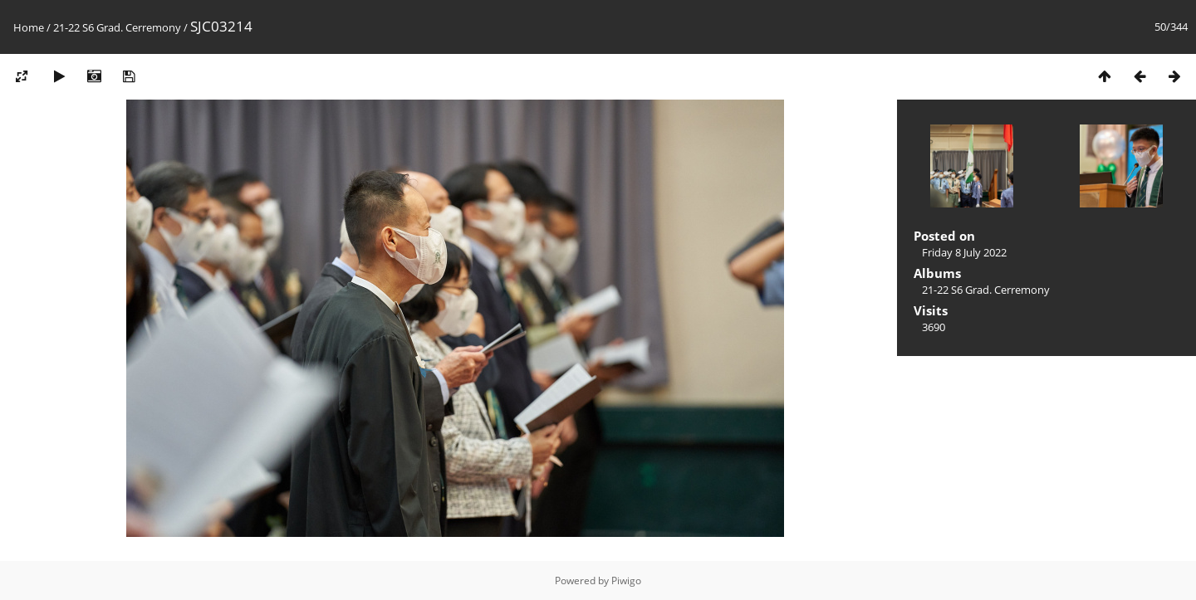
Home (28, 27)
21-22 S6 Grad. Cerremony (117, 27)
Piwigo (626, 580)
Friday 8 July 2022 (964, 252)
